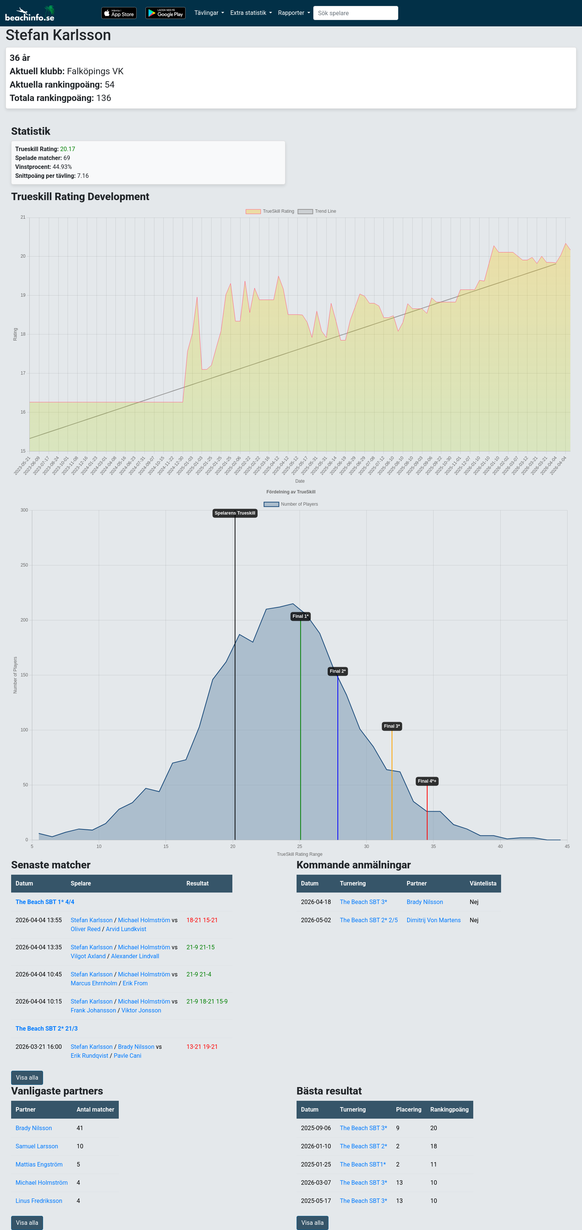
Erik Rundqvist (89, 1055)
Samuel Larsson (37, 1146)
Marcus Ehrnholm (94, 983)
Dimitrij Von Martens (434, 920)
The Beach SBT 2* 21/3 (47, 1028)
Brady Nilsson (136, 1046)
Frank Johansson (93, 1010)
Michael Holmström (144, 920)
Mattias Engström (39, 1164)
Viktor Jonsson (141, 1010)
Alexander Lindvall (135, 956)
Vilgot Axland (88, 956)
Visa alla (27, 1077)
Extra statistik (249, 12)
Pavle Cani (127, 1055)
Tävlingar (207, 12)
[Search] (355, 13)
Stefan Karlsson (92, 920)
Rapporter (292, 12)
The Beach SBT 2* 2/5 (369, 920)
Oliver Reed (86, 929)
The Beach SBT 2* (363, 1146)
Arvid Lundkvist (126, 929)
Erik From (135, 983)
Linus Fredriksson (39, 1200)
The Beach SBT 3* (363, 902)
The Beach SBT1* (363, 1164)
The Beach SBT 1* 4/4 (45, 902)
